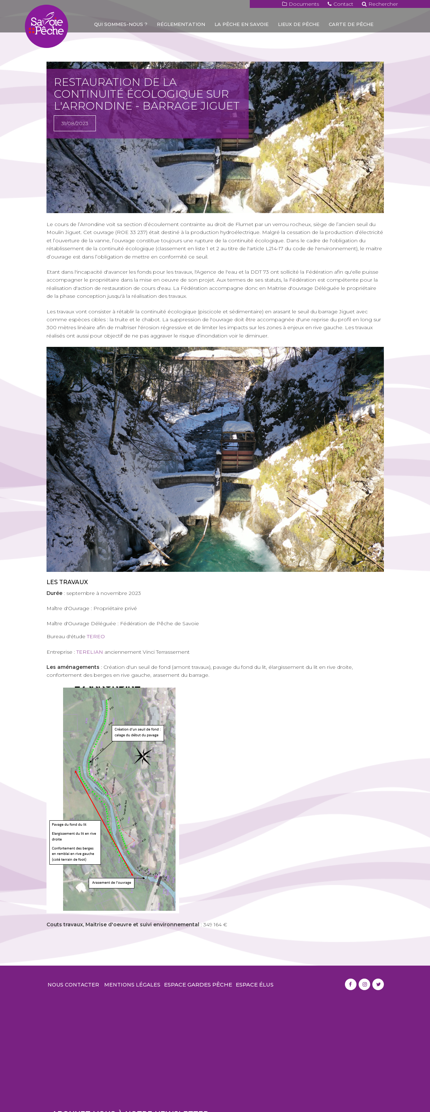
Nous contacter (73, 984)
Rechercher (380, 4)
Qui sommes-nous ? (120, 24)
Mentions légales (132, 984)
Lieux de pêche (298, 24)
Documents (300, 4)
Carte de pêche (351, 24)
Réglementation (181, 24)
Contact (340, 4)
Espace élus (255, 984)
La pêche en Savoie (241, 24)
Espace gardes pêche (198, 984)
